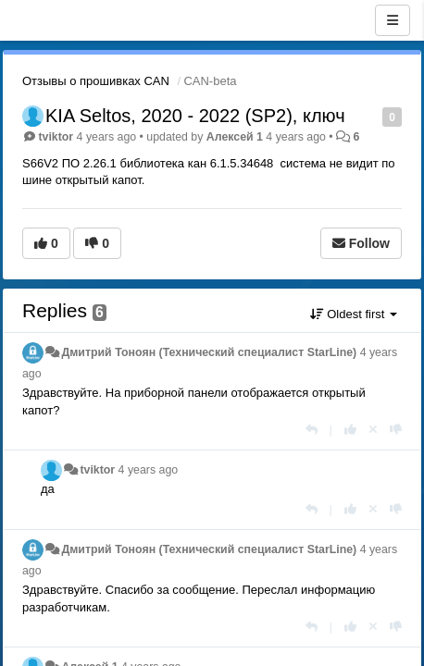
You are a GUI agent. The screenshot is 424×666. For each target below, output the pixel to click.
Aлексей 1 (234, 136)
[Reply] (312, 430)
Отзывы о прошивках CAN (95, 81)
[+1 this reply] (350, 430)
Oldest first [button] (353, 314)
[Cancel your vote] (373, 430)
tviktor (55, 136)
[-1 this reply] (396, 430)
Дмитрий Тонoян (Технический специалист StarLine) (208, 352)
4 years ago (148, 469)
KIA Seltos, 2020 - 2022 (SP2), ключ (195, 115)
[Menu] (392, 20)
